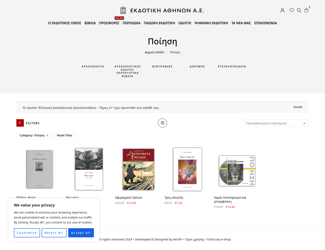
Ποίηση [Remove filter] (39, 135)
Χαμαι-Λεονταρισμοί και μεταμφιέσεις (230, 199)
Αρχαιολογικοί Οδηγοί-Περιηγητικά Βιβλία (127, 71)
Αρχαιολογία (92, 66)
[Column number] (162, 122)
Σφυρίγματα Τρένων (128, 197)
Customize (27, 233)
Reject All (54, 233)
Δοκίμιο (197, 66)
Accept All (81, 233)
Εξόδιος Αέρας (26, 197)
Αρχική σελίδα (154, 52)
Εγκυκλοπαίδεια (232, 66)
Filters (33, 123)
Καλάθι (297, 107)
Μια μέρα (72, 197)
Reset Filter (65, 135)
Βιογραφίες (162, 66)
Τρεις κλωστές (174, 197)
